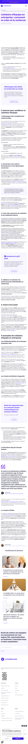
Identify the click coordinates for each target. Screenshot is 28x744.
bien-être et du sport (5, 203)
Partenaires (17, 690)
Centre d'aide (17, 713)
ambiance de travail (11, 67)
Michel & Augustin (20, 382)
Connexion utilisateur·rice (19, 711)
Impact (16, 688)
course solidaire (12, 456)
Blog (2, 711)
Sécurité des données (19, 694)
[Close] (27, 2)
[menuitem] (5, 685)
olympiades (14, 181)
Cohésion (2, 688)
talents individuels (5, 233)
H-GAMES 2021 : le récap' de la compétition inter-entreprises (13, 594)
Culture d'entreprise (4, 690)
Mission (16, 685)
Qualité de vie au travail (5, 685)
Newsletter (3, 715)
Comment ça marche (4, 698)
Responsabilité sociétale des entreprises (6, 693)
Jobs (16, 692)
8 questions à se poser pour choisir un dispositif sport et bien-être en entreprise (13, 571)
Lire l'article (14, 419)
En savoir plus (14, 270)
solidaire (12, 205)
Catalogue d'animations (5, 695)
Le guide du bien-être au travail (6, 718)
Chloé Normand (8, 544)
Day (4, 456)
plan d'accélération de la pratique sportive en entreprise (12, 501)
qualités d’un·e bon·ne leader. (7, 316)
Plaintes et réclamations (19, 715)
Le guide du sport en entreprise (6, 720)
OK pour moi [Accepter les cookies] (18, 738)
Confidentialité (24, 734)
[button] (2, 742)
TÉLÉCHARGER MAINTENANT (13, 2)
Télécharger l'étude (14, 101)
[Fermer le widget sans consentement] (6, 729)
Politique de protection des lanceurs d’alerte (19, 719)
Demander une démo (4, 700)
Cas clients (3, 713)
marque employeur (11, 330)
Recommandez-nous (4, 704)
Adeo (2, 519)
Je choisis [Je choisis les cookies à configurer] (7, 738)
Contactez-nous (4, 702)
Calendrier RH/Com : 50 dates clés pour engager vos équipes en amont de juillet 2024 (13, 617)
